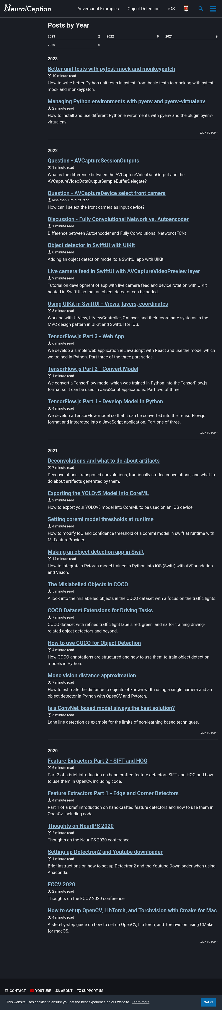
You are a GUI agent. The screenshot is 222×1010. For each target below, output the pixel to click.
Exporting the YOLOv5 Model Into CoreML (98, 493)
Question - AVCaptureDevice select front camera (107, 193)
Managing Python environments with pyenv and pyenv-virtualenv (126, 101)
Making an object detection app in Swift (96, 552)
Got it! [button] (208, 1002)
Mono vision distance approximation (92, 675)
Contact (15, 991)
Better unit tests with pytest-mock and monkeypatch (111, 69)
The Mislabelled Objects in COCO (88, 584)
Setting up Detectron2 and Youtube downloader (105, 852)
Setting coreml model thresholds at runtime (100, 519)
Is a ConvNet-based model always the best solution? (111, 708)
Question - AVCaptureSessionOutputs (93, 161)
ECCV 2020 (61, 884)
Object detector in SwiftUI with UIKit (91, 245)
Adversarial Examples (98, 8)
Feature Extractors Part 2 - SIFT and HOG (97, 761)
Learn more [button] (140, 1002)
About (64, 991)
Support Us (90, 991)
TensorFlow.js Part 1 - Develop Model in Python (105, 401)
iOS (171, 8)
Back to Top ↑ (209, 132)
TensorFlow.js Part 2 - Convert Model (93, 369)
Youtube (40, 991)
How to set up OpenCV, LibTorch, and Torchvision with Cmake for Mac (132, 910)
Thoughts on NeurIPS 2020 (81, 826)
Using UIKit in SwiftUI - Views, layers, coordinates (108, 304)
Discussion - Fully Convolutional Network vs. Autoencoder (118, 219)
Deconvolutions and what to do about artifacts (104, 461)
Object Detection (143, 8)
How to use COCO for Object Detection (94, 643)
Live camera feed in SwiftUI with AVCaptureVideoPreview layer (124, 271)
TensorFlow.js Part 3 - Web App (86, 336)
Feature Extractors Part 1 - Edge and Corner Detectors (113, 793)
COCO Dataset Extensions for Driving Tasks (100, 610)
